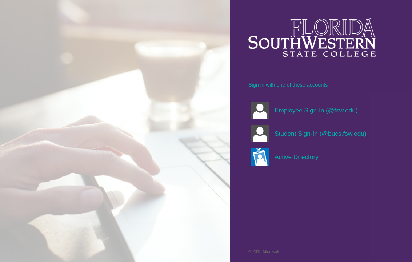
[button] (312, 110)
